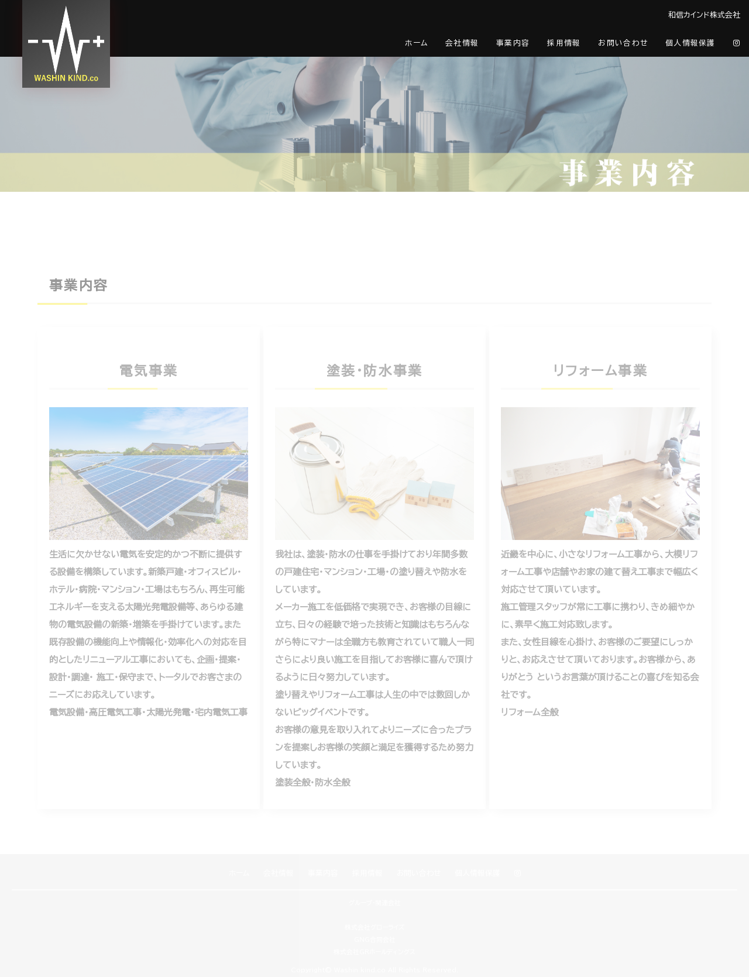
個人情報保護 (690, 43)
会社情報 (462, 43)
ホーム (416, 43)
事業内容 (513, 43)
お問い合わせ (623, 43)
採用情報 (563, 43)
